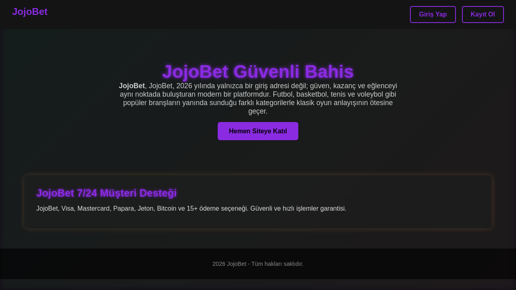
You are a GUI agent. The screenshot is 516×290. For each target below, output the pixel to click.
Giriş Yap (433, 14)
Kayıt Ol (483, 14)
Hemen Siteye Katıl (258, 131)
